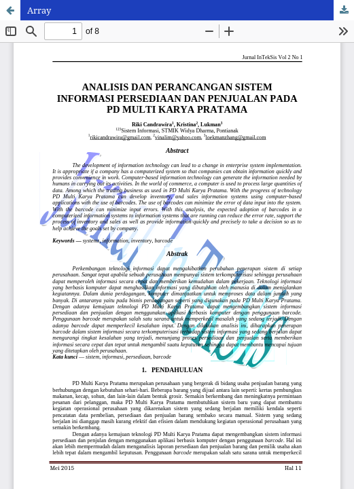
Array (39, 10)
